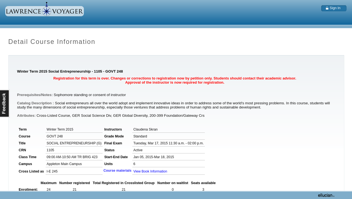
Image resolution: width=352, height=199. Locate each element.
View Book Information (150, 171)
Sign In (335, 8)
